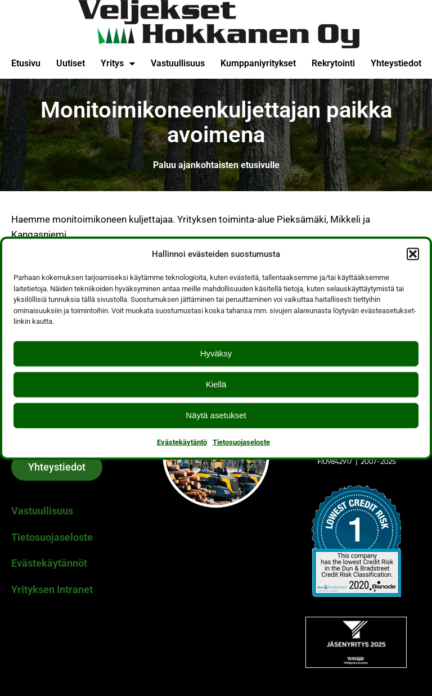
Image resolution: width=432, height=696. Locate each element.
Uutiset (70, 63)
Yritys (118, 63)
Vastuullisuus (178, 63)
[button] (412, 254)
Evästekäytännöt (49, 563)
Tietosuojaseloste (241, 441)
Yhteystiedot (396, 63)
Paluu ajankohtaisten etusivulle (216, 165)
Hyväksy (216, 353)
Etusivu (25, 63)
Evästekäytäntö (182, 441)
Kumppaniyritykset (258, 63)
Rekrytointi (333, 63)
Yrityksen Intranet (52, 589)
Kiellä (216, 384)
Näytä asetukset (216, 415)
